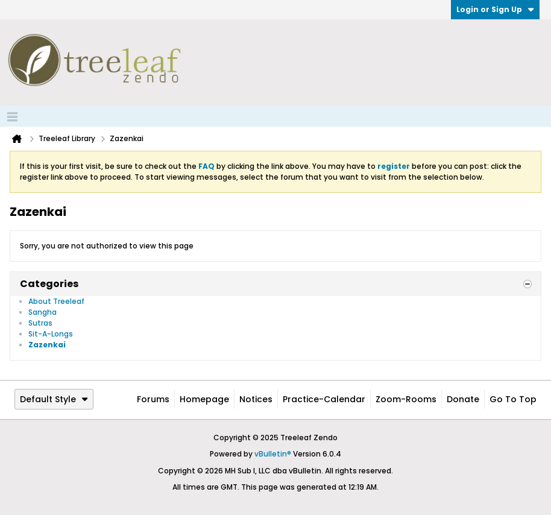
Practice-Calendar (324, 399)
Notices (255, 399)
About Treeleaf (56, 301)
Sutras (40, 323)
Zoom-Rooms (406, 399)
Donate (463, 399)
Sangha (42, 312)
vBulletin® (272, 454)
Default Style (54, 399)
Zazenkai (47, 345)
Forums (153, 399)
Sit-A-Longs (50, 334)
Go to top (513, 399)
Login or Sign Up (495, 9)
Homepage (204, 399)
